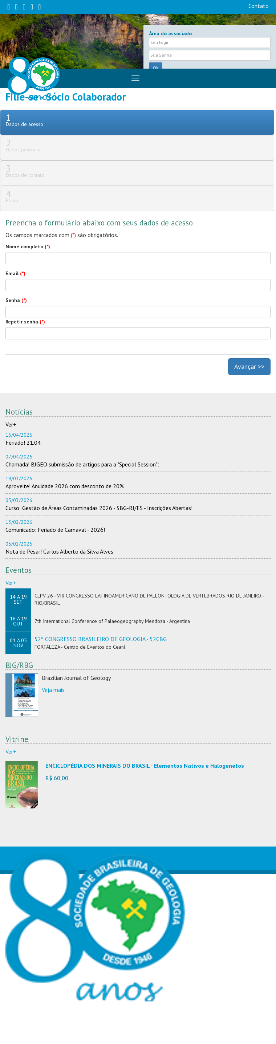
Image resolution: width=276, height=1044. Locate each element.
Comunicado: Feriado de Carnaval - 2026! (55, 529)
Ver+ (10, 424)
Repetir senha (25, 321)
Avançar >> (249, 366)
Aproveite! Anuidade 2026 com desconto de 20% (64, 486)
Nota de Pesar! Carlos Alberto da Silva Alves (59, 551)
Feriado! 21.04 (23, 442)
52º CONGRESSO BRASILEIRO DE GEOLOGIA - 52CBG (100, 639)
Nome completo (27, 246)
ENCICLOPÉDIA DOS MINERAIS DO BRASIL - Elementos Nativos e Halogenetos (144, 765)
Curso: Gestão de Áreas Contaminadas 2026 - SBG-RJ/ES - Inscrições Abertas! (98, 507)
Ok (155, 67)
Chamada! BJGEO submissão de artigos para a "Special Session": (82, 464)
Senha (16, 300)
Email (15, 273)
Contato (258, 5)
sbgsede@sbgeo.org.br (88, 1032)
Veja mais (53, 689)
